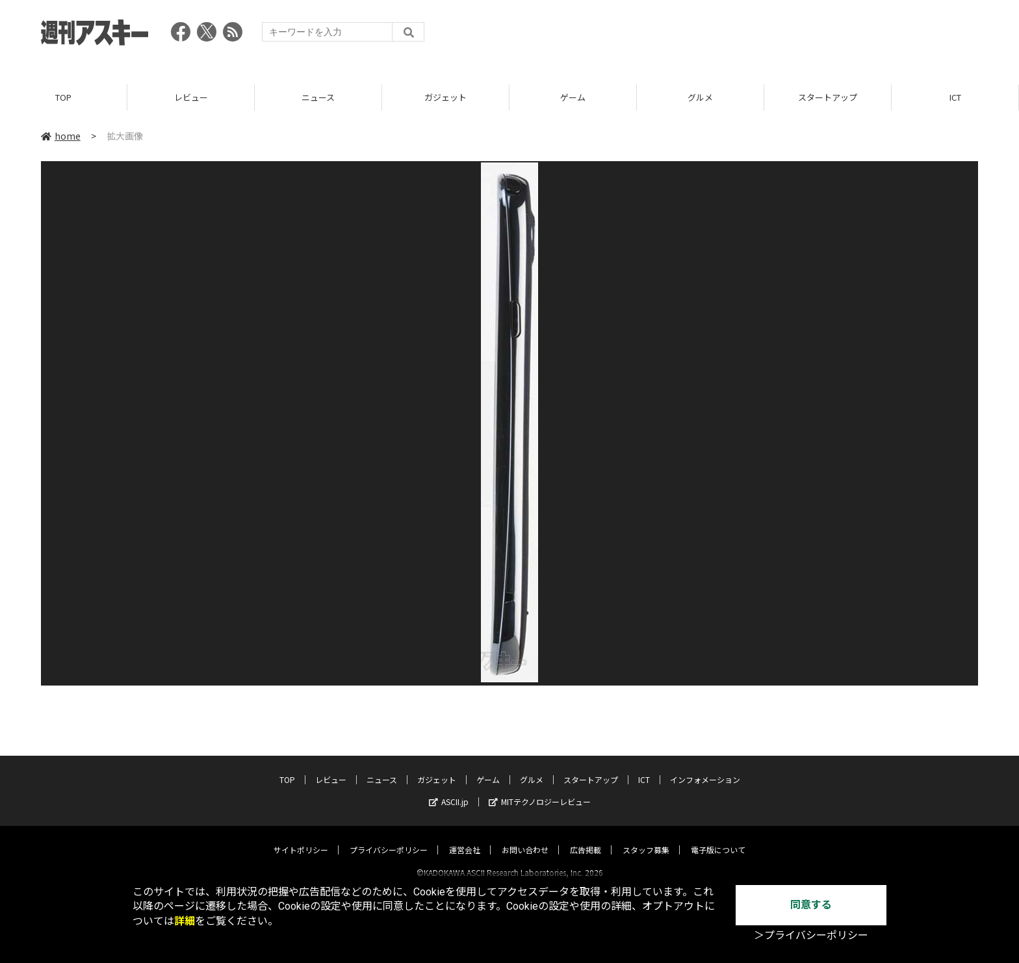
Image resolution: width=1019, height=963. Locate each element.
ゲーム (573, 97)
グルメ (700, 97)
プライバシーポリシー (389, 837)
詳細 (184, 921)
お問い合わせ (525, 837)
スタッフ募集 (646, 837)
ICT (955, 97)
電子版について (718, 837)
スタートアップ (827, 97)
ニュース (318, 97)
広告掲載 (585, 837)
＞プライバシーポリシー (811, 935)
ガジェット (445, 97)
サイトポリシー (301, 837)
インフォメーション (705, 767)
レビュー (191, 97)
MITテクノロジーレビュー (540, 789)
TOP (63, 97)
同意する (811, 905)
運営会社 (464, 837)
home (61, 135)
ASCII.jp (449, 789)
